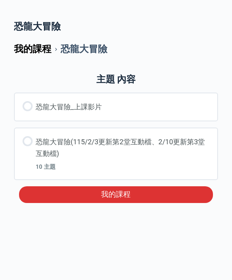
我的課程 (116, 194)
